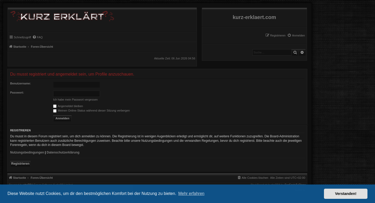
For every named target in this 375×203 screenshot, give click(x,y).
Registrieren (20, 163)
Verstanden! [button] (346, 194)
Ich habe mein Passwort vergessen (75, 99)
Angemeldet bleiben (68, 106)
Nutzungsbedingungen (27, 152)
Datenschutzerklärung (63, 152)
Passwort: (17, 92)
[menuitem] (296, 35)
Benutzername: (20, 83)
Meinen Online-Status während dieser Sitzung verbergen (91, 110)
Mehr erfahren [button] (191, 193)
